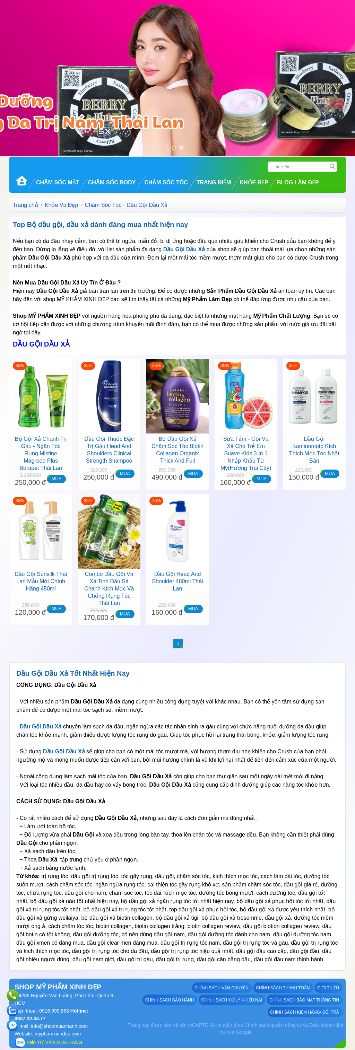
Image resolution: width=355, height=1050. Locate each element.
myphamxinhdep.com (58, 1033)
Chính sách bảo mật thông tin (304, 999)
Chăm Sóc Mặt (57, 182)
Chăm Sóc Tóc (166, 182)
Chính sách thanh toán (283, 987)
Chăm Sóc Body (112, 182)
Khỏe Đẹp (254, 182)
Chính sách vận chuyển (222, 987)
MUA (56, 478)
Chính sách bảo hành (170, 999)
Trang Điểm (214, 182)
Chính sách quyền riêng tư (273, 1025)
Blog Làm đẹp (298, 182)
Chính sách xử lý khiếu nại (232, 999)
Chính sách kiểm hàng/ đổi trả (304, 1011)
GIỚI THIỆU (328, 987)
